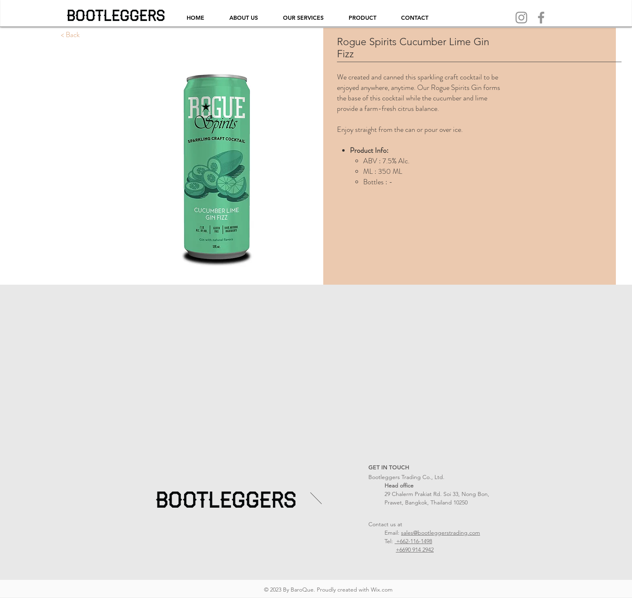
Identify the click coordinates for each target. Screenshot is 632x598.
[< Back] (70, 35)
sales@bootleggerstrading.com (440, 532)
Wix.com (382, 589)
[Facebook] (541, 17)
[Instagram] (521, 17)
